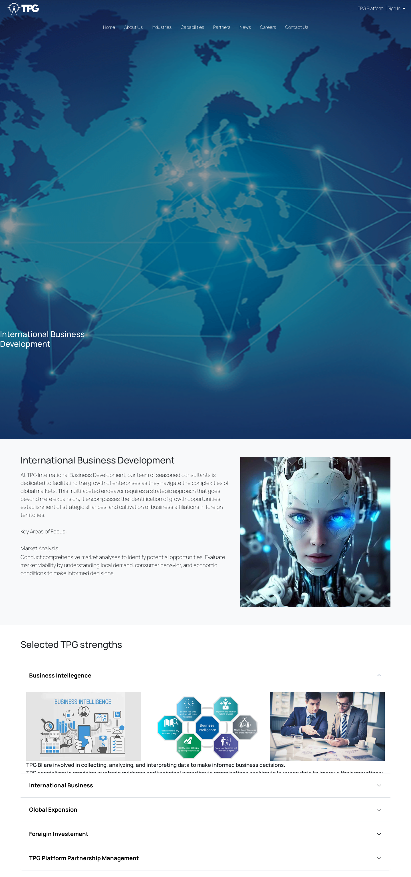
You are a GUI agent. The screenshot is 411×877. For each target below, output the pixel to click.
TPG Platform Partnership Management (84, 858)
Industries (162, 27)
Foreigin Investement (58, 834)
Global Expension (53, 809)
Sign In (396, 8)
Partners (221, 27)
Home (109, 27)
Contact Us (296, 27)
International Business (61, 785)
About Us (133, 27)
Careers (268, 27)
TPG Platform (371, 8)
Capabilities (192, 27)
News (245, 27)
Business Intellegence (60, 675)
